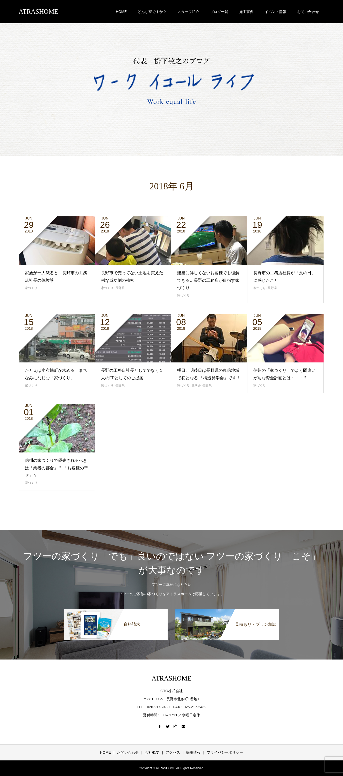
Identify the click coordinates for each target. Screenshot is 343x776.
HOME (121, 12)
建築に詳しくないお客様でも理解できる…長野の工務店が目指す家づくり (208, 280)
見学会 (196, 385)
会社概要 (152, 752)
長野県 (120, 288)
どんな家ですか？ (152, 12)
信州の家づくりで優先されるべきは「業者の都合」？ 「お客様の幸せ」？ (56, 468)
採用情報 (193, 752)
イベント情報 (275, 12)
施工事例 (246, 12)
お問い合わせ (308, 12)
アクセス (173, 752)
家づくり (31, 288)
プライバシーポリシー (225, 752)
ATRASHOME (38, 11)
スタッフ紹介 (188, 12)
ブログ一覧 (219, 12)
